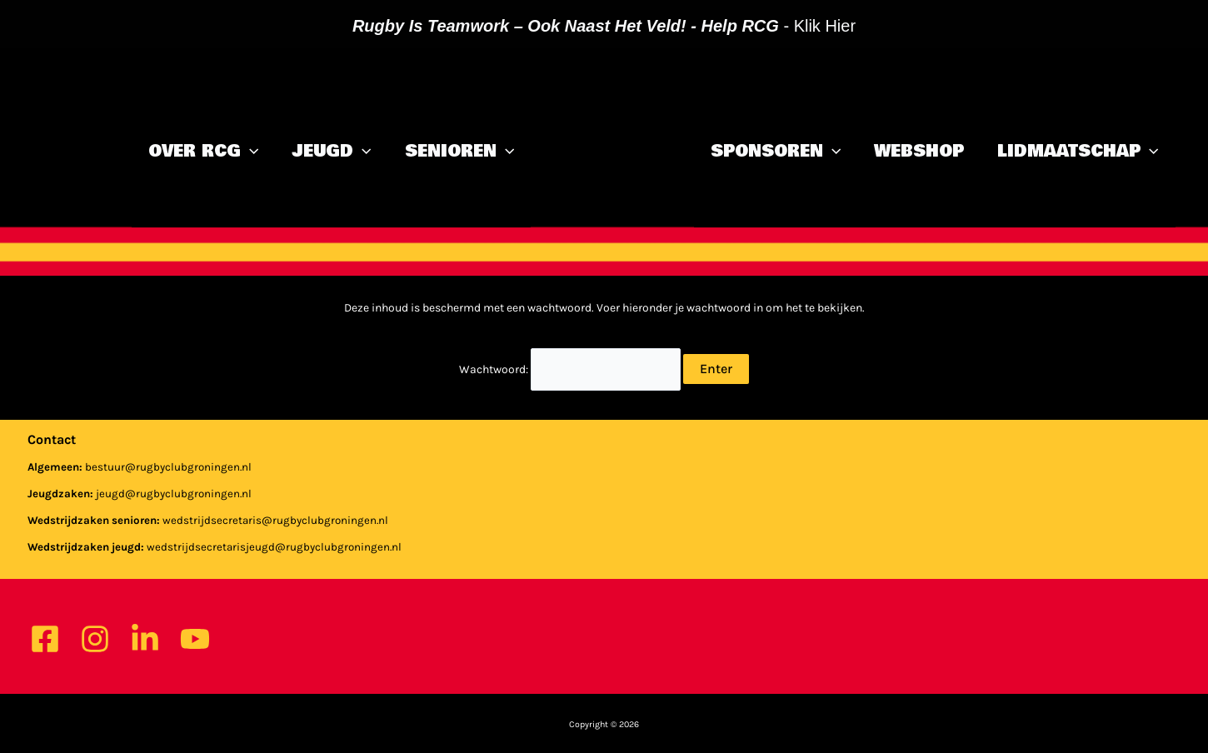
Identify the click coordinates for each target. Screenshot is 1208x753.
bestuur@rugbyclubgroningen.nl (168, 467)
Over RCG (203, 152)
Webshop (919, 151)
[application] (249, 152)
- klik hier (604, 26)
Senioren (459, 152)
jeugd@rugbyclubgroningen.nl (174, 493)
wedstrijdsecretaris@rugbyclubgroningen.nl (275, 520)
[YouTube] (194, 638)
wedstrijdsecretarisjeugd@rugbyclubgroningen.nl (274, 547)
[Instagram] (94, 638)
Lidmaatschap (1077, 152)
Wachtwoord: (570, 369)
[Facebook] (44, 638)
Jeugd (331, 152)
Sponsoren (776, 152)
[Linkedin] (144, 638)
